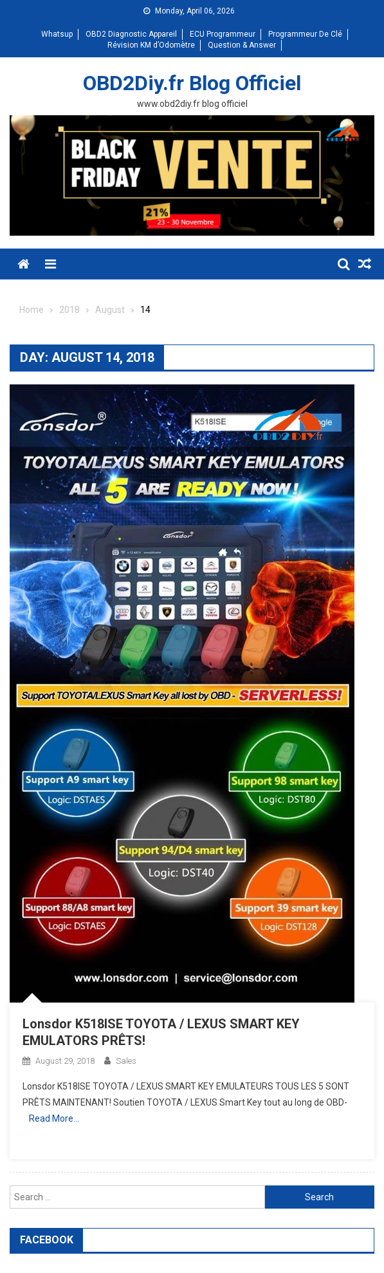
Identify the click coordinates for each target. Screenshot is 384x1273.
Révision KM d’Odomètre (151, 45)
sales (126, 1061)
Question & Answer (242, 45)
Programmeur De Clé (305, 34)
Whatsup (57, 34)
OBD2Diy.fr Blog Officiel (192, 83)
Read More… (54, 1118)
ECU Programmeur (222, 34)
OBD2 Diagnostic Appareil (131, 34)
